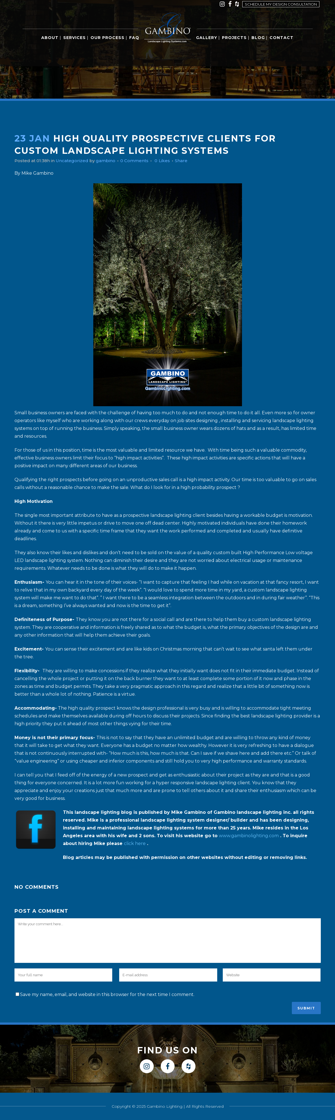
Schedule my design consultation (281, 4)
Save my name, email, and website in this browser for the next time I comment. (107, 994)
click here (135, 843)
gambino (110, 160)
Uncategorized (75, 160)
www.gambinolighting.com (249, 835)
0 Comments (141, 160)
